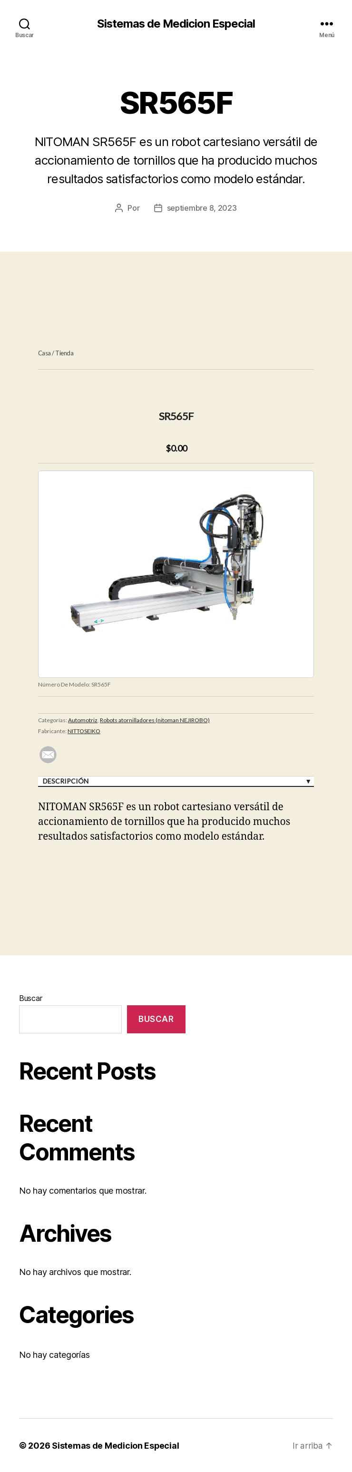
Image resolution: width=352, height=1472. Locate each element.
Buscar (30, 998)
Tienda (64, 353)
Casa (44, 353)
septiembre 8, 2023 (202, 208)
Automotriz (83, 719)
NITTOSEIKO (84, 730)
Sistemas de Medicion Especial (176, 23)
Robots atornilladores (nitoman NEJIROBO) (155, 719)
